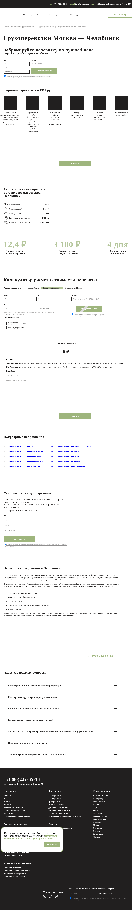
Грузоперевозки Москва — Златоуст (65, 451)
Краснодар (97, 822)
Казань (96, 804)
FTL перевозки (54, 796)
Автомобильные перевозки (15, 874)
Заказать (75, 163)
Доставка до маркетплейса (59, 807)
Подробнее (10, 371)
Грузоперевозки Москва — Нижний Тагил (24, 456)
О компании (10, 791)
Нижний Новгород (100, 816)
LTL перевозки (54, 799)
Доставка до (58, 15)
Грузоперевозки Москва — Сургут (20, 446)
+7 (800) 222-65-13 (99, 655)
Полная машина (41, 15)
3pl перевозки (54, 802)
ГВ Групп (77, 15)
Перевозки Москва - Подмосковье (17, 871)
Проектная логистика (57, 804)
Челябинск (97, 813)
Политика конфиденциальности (17, 816)
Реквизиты (8, 813)
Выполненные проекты (13, 807)
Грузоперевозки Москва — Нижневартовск (24, 461)
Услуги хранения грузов (58, 813)
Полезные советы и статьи (14, 810)
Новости (7, 802)
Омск (95, 810)
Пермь (96, 825)
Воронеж (97, 831)
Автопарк (8, 804)
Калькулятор (120, 14)
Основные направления (15, 824)
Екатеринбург (99, 799)
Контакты (8, 796)
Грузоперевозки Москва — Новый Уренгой (24, 451)
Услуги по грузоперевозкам (17, 863)
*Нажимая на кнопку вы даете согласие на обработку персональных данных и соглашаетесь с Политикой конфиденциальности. (27, 77)
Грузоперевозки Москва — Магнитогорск (24, 466)
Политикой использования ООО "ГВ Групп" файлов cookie (30, 837)
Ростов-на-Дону (99, 819)
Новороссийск (99, 802)
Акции (6, 799)
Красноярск (98, 834)
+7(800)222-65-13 (60, 4)
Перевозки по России (12, 868)
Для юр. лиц (54, 791)
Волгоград (97, 828)
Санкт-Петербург (100, 796)
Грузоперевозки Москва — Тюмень (65, 461)
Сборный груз (26, 15)
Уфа (95, 807)
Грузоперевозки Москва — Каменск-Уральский (70, 446)
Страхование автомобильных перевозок (64, 816)
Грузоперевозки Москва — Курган (64, 456)
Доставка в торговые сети (59, 810)
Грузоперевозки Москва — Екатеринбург (67, 466)
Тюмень (96, 837)
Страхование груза (13, 323)
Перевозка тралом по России (15, 877)
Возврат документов (16, 328)
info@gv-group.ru (82, 4)
